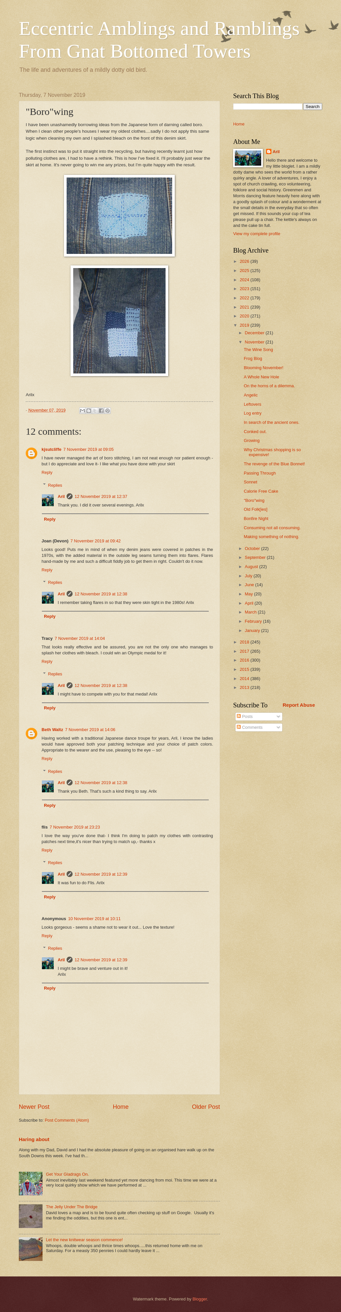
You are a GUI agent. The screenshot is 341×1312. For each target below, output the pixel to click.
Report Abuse (299, 705)
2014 (245, 678)
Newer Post (34, 1107)
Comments (250, 727)
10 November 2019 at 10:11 (94, 918)
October (253, 548)
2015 (245, 669)
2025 (245, 270)
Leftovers (252, 404)
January (253, 630)
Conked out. (255, 431)
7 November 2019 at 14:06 (90, 729)
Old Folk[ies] (255, 509)
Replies (55, 484)
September (256, 557)
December (255, 332)
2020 (245, 316)
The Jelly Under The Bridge (72, 1206)
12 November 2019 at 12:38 (101, 593)
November (255, 342)
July (249, 575)
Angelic (251, 395)
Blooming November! (263, 367)
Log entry (253, 413)
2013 (245, 687)
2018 (245, 642)
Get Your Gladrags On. (67, 1174)
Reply (47, 472)
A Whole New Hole (261, 376)
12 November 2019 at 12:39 (101, 874)
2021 (245, 307)
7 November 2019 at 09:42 (96, 540)
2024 (245, 279)
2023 (245, 288)
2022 (245, 297)
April (249, 603)
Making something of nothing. (271, 536)
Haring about (34, 1139)
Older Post (206, 1107)
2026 (245, 261)
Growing (252, 440)
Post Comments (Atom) (67, 1120)
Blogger (200, 1299)
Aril (61, 496)
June (250, 584)
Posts (245, 716)
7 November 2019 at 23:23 (75, 827)
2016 (245, 660)
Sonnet (250, 481)
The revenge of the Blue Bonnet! (274, 463)
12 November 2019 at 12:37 (101, 496)
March (251, 612)
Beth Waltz (52, 729)
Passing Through (260, 473)
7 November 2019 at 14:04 (80, 638)
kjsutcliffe (51, 449)
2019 (245, 325)
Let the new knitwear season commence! (84, 1239)
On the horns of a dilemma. (269, 385)
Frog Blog (253, 358)
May (249, 593)
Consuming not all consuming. (272, 527)
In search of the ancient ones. (271, 422)
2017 (245, 651)
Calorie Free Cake (261, 491)
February (254, 621)
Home (121, 1107)
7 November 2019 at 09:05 (88, 449)
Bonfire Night (256, 518)
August (252, 566)
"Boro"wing (254, 500)
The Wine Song (258, 349)
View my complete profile (256, 233)
